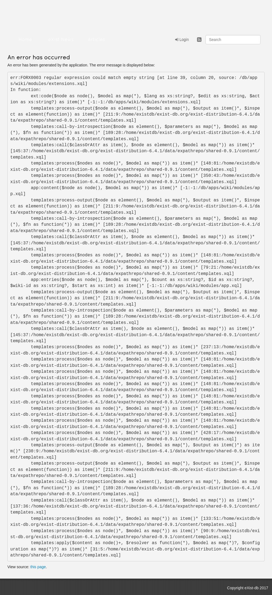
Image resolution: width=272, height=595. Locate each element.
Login (182, 39)
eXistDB (37, 13)
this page (38, 567)
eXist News (61, 40)
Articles (96, 40)
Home (25, 40)
